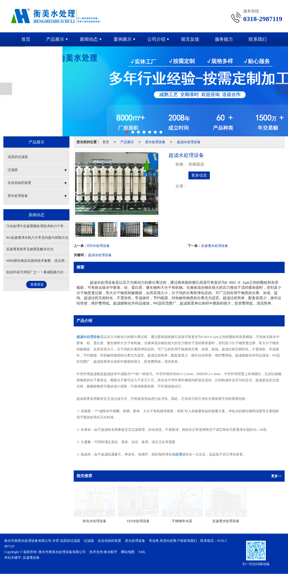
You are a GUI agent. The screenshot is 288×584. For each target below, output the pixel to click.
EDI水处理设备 (98, 246)
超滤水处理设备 (189, 142)
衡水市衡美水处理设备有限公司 (62, 552)
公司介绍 (156, 39)
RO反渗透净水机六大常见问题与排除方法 (37, 238)
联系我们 (258, 39)
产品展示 (55, 39)
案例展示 (123, 39)
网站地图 (127, 552)
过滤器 (13, 170)
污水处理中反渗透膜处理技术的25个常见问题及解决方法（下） (53, 226)
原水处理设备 (155, 142)
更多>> (276, 476)
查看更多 (37, 285)
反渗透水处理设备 (214, 246)
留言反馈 (190, 39)
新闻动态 (89, 39)
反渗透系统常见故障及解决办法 (29, 249)
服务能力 (224, 39)
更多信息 (199, 175)
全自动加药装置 (19, 183)
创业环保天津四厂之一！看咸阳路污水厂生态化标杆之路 (48, 272)
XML (142, 552)
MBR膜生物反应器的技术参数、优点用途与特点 (42, 261)
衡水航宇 (110, 552)
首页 (25, 39)
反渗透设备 (31, 558)
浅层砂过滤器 (18, 157)
